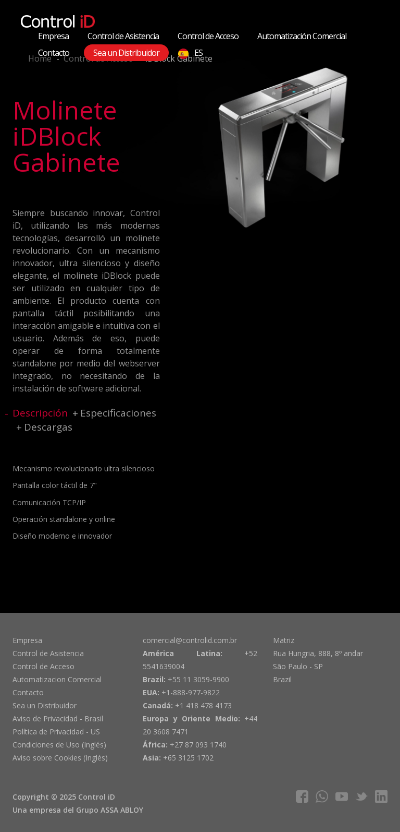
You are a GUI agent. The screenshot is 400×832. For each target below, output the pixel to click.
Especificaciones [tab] (118, 413)
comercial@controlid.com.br (190, 640)
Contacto (53, 52)
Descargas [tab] (48, 427)
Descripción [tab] (40, 413)
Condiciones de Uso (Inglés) (59, 745)
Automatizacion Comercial (57, 679)
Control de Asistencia (123, 36)
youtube (341, 796)
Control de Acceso (208, 36)
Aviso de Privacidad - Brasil (57, 718)
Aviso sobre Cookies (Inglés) (60, 758)
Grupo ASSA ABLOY (109, 810)
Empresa (53, 36)
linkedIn (381, 796)
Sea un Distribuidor (126, 52)
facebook (302, 796)
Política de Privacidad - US (56, 731)
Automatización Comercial (301, 36)
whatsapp (322, 796)
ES (190, 53)
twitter (361, 796)
